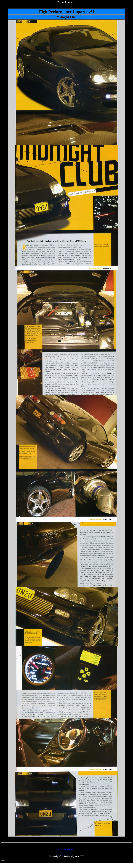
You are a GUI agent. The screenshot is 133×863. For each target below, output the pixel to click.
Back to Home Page (66, 849)
